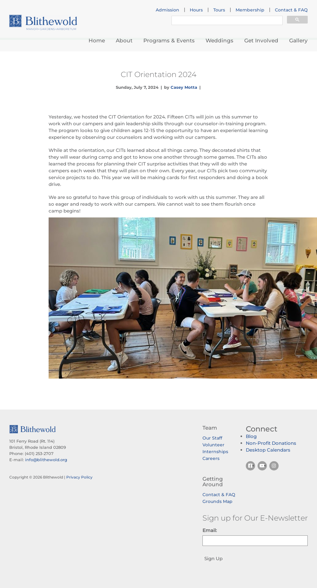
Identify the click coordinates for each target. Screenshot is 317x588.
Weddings (219, 40)
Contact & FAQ (291, 10)
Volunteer (213, 445)
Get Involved (261, 40)
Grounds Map (217, 501)
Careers (210, 458)
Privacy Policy (79, 477)
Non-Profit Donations (271, 443)
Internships (215, 451)
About (124, 40)
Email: (209, 530)
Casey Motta (184, 87)
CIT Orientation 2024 (159, 74)
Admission (167, 10)
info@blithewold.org (46, 459)
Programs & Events (169, 40)
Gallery (298, 40)
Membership (250, 10)
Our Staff (212, 438)
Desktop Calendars (268, 450)
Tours (219, 10)
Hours (196, 10)
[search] (226, 21)
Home (97, 40)
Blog (251, 436)
